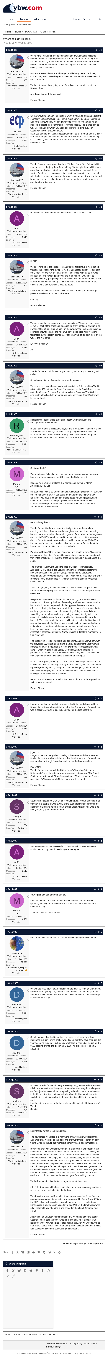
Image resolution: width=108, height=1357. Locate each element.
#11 (100, 698)
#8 (100, 414)
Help (86, 1343)
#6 (100, 317)
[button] (48, 19)
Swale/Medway (20, 146)
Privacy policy (75, 1343)
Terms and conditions (57, 1343)
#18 (100, 1031)
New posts (10, 24)
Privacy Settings (54, 1346)
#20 (100, 1125)
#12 (100, 747)
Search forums (24, 24)
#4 (100, 207)
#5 (100, 255)
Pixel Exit (87, 1353)
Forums (24, 19)
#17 (100, 983)
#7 (100, 365)
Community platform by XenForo (45, 1353)
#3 (100, 158)
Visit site (16, 88)
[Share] (96, 50)
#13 (100, 795)
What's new (40, 19)
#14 (100, 841)
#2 (100, 110)
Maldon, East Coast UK (17, 450)
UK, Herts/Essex (20, 242)
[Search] (100, 19)
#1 (100, 50)
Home (11, 19)
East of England (20, 1018)
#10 (100, 517)
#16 (100, 932)
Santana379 (11, 43)
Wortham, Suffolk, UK (17, 85)
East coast (22, 828)
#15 (100, 889)
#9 (100, 462)
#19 (100, 1079)
